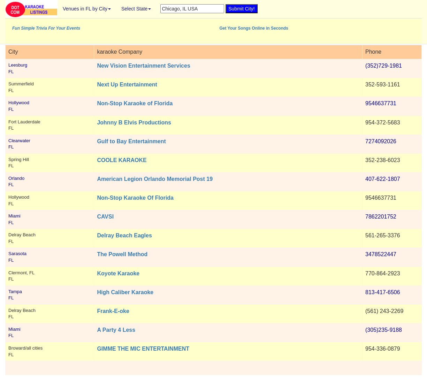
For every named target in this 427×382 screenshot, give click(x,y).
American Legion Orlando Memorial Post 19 (155, 179)
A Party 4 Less (116, 330)
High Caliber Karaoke (125, 292)
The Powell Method (122, 254)
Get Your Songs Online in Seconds (253, 28)
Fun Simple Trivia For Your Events (46, 28)
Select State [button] (136, 9)
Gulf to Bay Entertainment (131, 141)
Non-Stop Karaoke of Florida (135, 103)
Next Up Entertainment (127, 84)
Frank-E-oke (113, 311)
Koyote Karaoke (118, 273)
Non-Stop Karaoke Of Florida (135, 198)
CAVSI (105, 217)
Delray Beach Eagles (124, 235)
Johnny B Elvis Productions (134, 122)
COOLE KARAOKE (121, 160)
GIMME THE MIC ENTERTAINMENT (143, 349)
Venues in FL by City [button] (87, 9)
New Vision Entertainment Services (143, 66)
